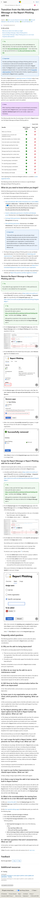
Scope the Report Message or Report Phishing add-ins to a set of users (18, 34)
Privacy (31, 894)
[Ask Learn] (34, 5)
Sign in (37, 2)
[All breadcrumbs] (2, 5)
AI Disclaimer (4, 894)
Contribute (25, 894)
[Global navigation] (1, 2)
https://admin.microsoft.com (30, 293)
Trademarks (25, 896)
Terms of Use (18, 896)
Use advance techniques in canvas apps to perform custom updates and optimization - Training (17, 876)
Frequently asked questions (8, 36)
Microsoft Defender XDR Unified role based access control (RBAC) (22, 201)
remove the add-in (12, 802)
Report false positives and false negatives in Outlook (23, 272)
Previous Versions (13, 894)
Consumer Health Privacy (6, 896)
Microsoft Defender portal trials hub (17, 48)
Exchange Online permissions (12, 218)
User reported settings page (12, 809)
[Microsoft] (20, 2)
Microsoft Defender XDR (27, 21)
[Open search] (33, 2)
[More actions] (37, 5)
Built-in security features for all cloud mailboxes (18, 20)
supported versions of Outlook (23, 78)
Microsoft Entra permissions (12, 223)
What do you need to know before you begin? (12, 30)
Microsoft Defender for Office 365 (12, 5)
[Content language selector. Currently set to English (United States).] (7, 890)
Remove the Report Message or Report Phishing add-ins (14, 32)
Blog (19, 894)
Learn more (32, 850)
